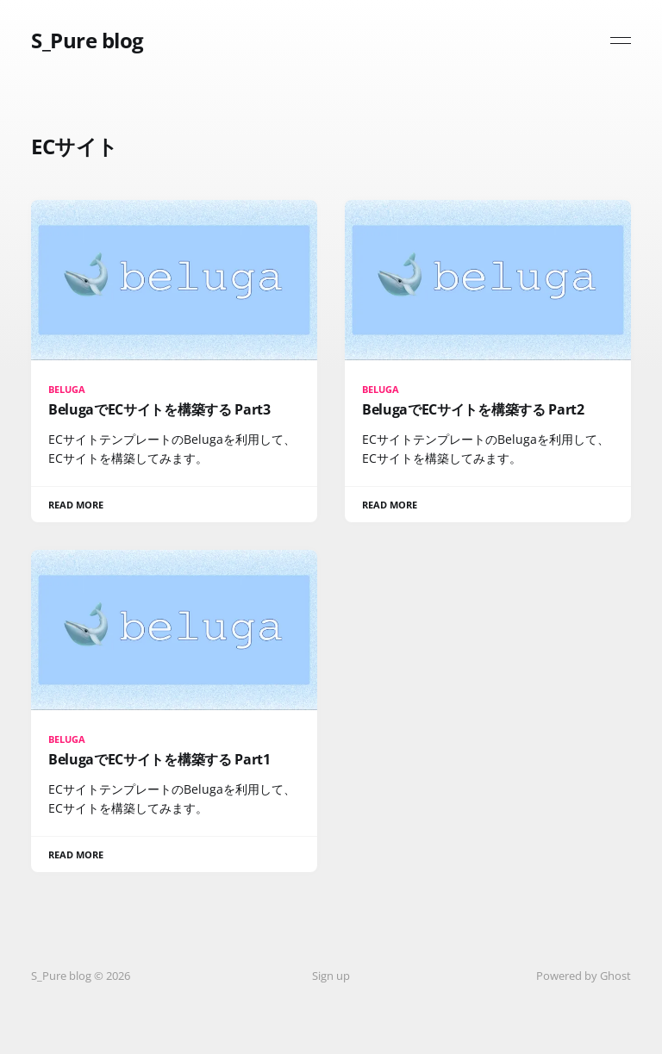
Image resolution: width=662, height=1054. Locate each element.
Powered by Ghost (583, 975)
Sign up (331, 975)
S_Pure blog (87, 40)
